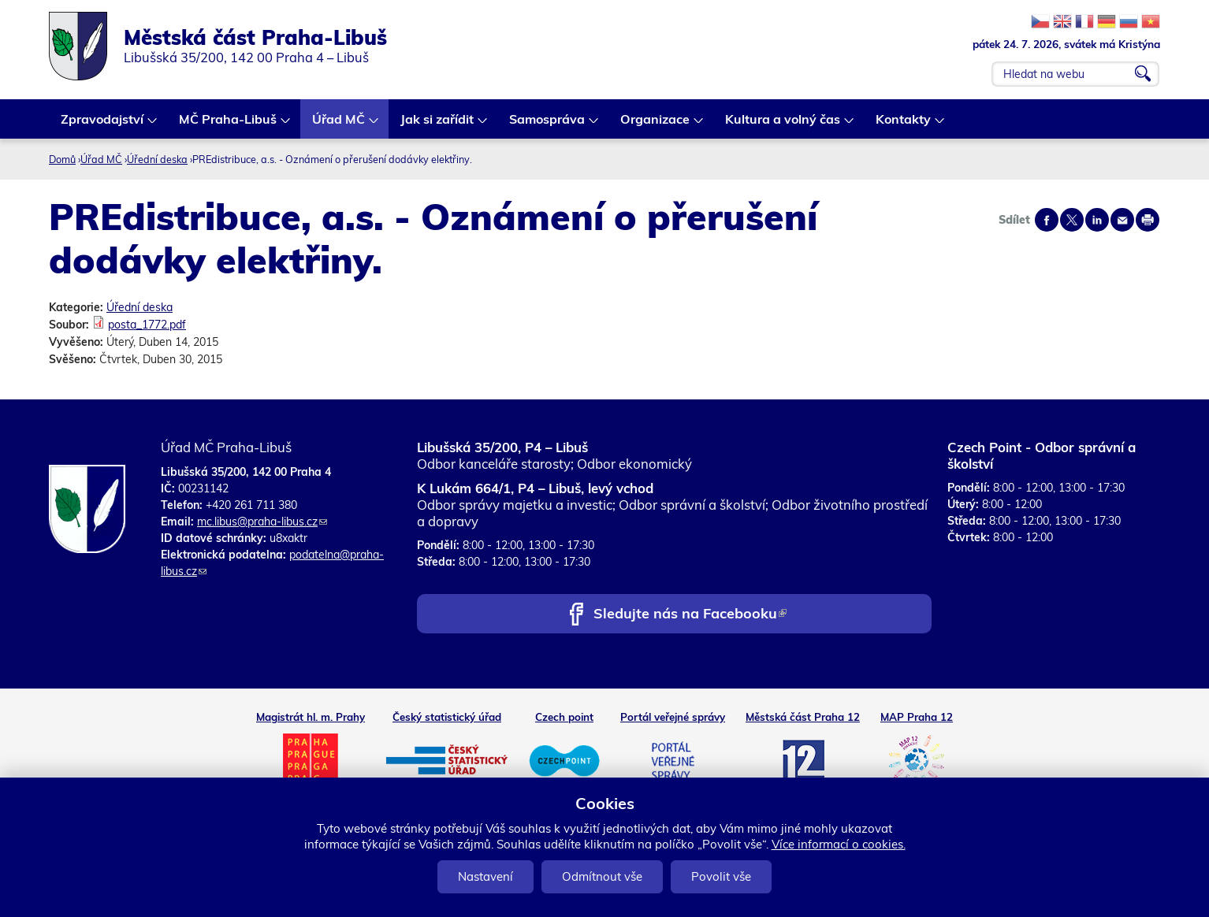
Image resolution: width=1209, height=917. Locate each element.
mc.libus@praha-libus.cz (262, 521)
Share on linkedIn (1097, 220)
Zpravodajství (103, 125)
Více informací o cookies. (839, 844)
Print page (1147, 220)
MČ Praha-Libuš (228, 125)
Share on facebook (1046, 220)
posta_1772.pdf (147, 324)
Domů (62, 159)
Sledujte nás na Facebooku (690, 615)
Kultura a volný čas (783, 125)
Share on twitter (1072, 220)
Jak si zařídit (438, 125)
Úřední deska (157, 159)
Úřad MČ (339, 125)
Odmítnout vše (602, 876)
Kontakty (904, 125)
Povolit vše (721, 876)
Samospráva (547, 125)
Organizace (655, 125)
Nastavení (485, 876)
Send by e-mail (1122, 220)
